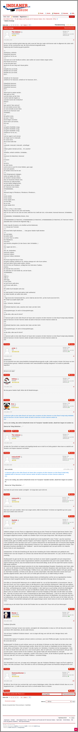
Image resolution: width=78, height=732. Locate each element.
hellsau (14, 379)
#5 (73, 442)
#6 (73, 464)
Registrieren (23, 16)
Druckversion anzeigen (10, 701)
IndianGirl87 (16, 457)
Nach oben (59, 720)
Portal (41, 13)
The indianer (16, 32)
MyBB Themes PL (12, 727)
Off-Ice (54, 19)
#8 (73, 528)
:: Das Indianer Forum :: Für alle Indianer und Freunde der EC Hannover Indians (22, 19)
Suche (48, 13)
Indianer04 (15, 498)
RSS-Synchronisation (24, 721)
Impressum (7, 720)
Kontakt (13, 720)
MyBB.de (16, 726)
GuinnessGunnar (18, 673)
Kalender (65, 13)
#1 (73, 39)
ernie (13, 348)
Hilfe (73, 13)
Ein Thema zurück (9, 694)
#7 (73, 506)
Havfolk (14, 520)
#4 (73, 412)
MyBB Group (37, 726)
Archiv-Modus (66, 720)
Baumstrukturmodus (69, 27)
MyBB (26, 726)
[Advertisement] (36, 710)
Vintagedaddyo (21, 727)
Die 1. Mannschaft (47, 19)
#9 (73, 620)
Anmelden (16, 16)
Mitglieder (56, 13)
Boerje (14, 613)
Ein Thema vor (20, 694)
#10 (73, 680)
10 (21, 25)
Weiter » (26, 25)
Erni (12, 404)
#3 (73, 386)
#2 (73, 356)
